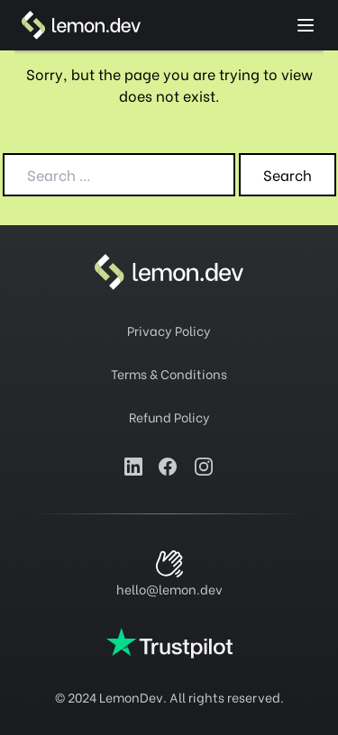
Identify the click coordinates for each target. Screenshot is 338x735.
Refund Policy (169, 416)
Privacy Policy (169, 330)
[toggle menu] (305, 25)
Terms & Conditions (169, 373)
